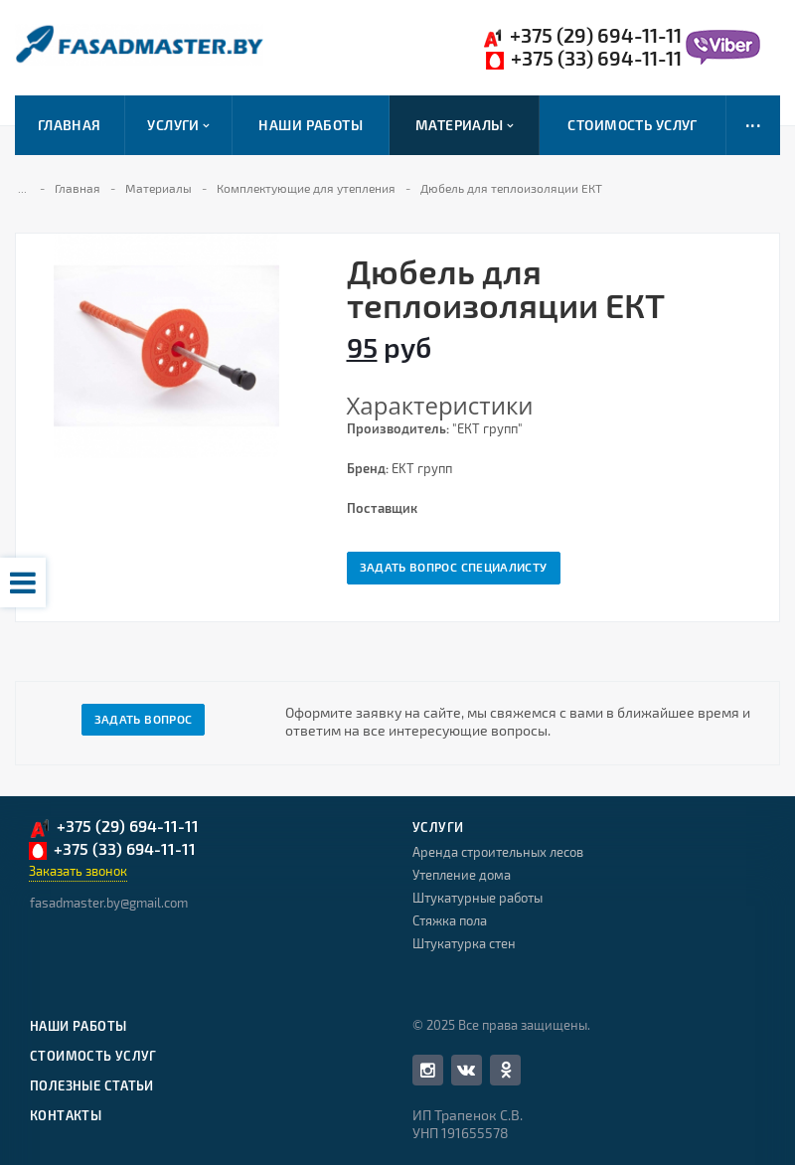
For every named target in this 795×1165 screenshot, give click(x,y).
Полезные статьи (92, 1085)
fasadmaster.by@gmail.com (109, 903)
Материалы (464, 125)
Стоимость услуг (632, 124)
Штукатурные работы (477, 898)
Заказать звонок (78, 871)
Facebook (427, 1070)
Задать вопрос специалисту (454, 567)
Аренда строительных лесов (497, 852)
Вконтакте (466, 1069)
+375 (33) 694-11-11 (584, 59)
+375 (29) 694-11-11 (582, 36)
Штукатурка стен (464, 943)
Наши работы (310, 124)
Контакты (65, 1115)
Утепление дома (461, 875)
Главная (69, 124)
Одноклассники (506, 1069)
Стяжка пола (449, 920)
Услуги (178, 125)
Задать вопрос (143, 719)
